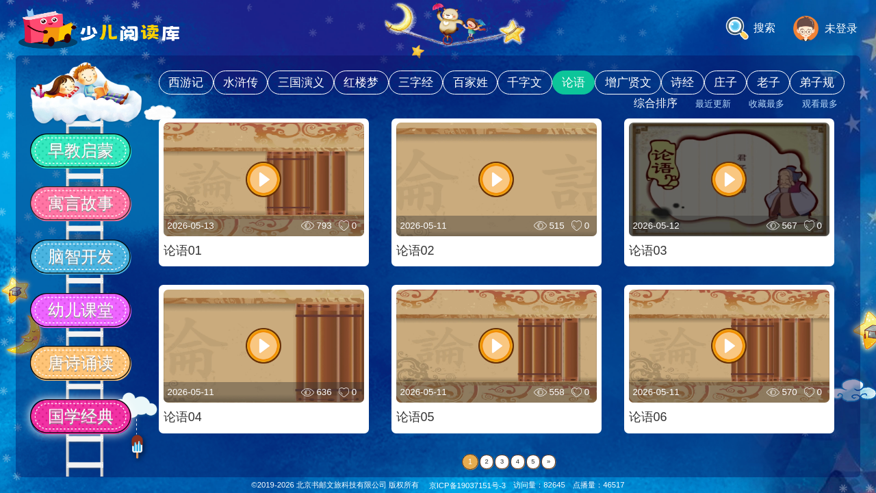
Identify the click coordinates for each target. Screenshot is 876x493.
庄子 (725, 82)
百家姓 (470, 82)
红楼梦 (361, 82)
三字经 (415, 82)
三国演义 (301, 82)
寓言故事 (81, 203)
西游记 (185, 82)
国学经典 (81, 416)
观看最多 (820, 104)
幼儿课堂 (81, 310)
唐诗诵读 (81, 362)
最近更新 (713, 104)
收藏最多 (766, 104)
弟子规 (816, 82)
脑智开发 (81, 256)
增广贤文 (628, 82)
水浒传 (240, 82)
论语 (573, 82)
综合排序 (656, 103)
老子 (768, 82)
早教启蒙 (81, 150)
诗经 (682, 82)
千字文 (524, 82)
